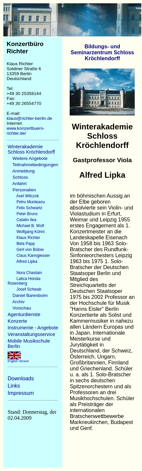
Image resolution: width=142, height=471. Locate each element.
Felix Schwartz (25, 208)
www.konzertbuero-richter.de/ (25, 131)
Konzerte (17, 321)
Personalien (22, 189)
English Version (18, 360)
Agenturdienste (24, 314)
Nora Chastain (25, 272)
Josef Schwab (24, 289)
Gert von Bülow (26, 249)
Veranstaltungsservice (31, 334)
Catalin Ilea (22, 219)
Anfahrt (17, 183)
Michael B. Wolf (26, 225)
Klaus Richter (24, 237)
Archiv (16, 301)
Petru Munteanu (26, 202)
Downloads (21, 378)
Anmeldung (21, 170)
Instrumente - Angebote (33, 327)
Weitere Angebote (28, 158)
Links (14, 386)
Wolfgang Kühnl (26, 231)
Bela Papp (21, 243)
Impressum (21, 393)
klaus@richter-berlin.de (29, 118)
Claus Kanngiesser (29, 255)
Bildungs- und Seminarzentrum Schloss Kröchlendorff (102, 52)
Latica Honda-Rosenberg (24, 281)
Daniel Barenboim (28, 295)
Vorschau (19, 308)
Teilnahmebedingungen (33, 164)
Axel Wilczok (23, 196)
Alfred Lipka (22, 261)
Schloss (18, 177)
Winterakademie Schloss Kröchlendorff (31, 149)
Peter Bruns (22, 214)
